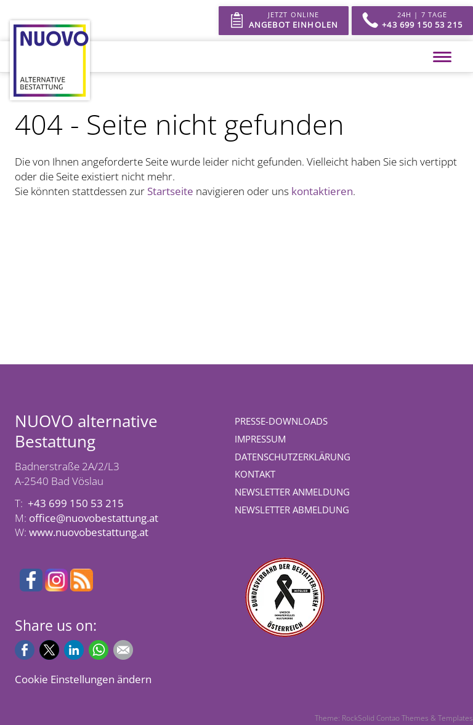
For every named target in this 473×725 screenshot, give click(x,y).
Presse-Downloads (281, 421)
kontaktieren (322, 191)
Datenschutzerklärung (292, 457)
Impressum (260, 439)
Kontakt (255, 474)
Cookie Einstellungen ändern (83, 679)
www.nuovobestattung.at (88, 532)
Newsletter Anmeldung (292, 492)
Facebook (24, 650)
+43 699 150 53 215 (76, 503)
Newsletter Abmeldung (292, 509)
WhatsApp (98, 650)
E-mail (123, 650)
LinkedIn (74, 650)
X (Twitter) (49, 650)
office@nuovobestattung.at (93, 518)
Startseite (170, 191)
